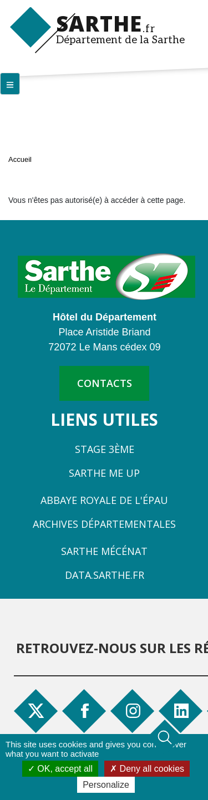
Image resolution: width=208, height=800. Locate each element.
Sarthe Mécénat (104, 551)
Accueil (20, 159)
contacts (104, 383)
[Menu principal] (10, 84)
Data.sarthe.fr (104, 575)
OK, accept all (60, 768)
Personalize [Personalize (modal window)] (106, 784)
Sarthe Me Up (104, 473)
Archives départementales (104, 524)
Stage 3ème (104, 449)
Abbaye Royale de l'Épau (104, 500)
